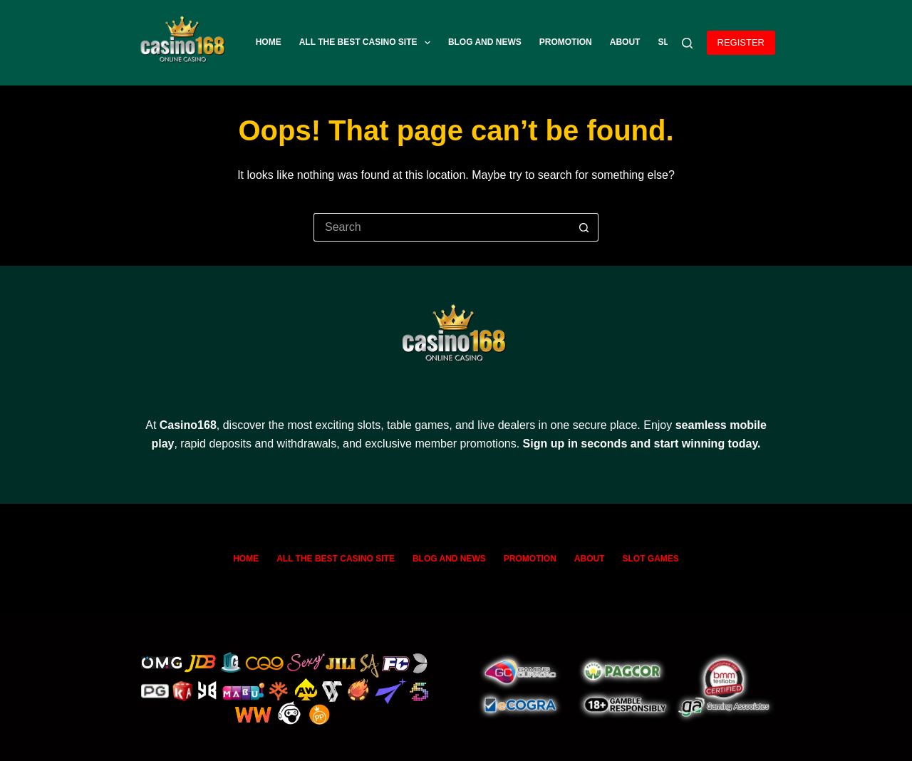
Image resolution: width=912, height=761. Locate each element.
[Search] (687, 43)
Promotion (565, 42)
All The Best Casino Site (367, 42)
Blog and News (485, 42)
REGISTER (741, 42)
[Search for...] (442, 227)
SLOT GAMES (651, 559)
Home (268, 42)
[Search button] (584, 227)
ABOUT (625, 42)
